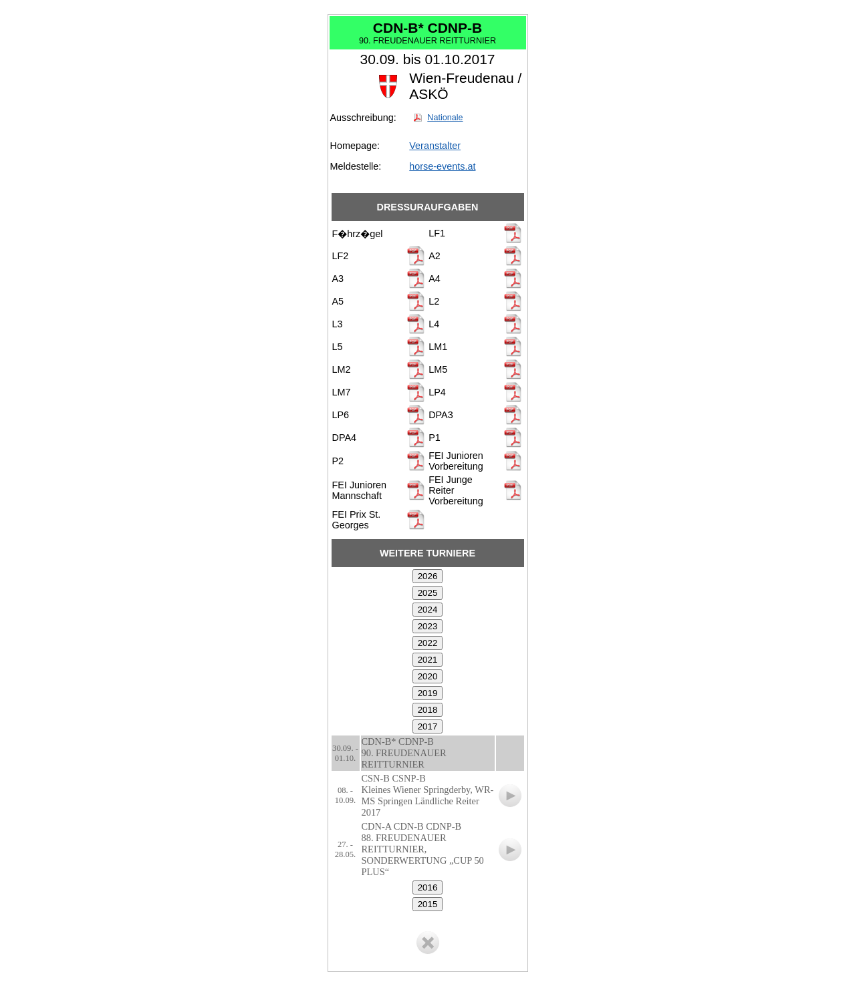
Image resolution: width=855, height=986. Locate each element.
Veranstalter (435, 145)
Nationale (445, 117)
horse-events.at (442, 166)
